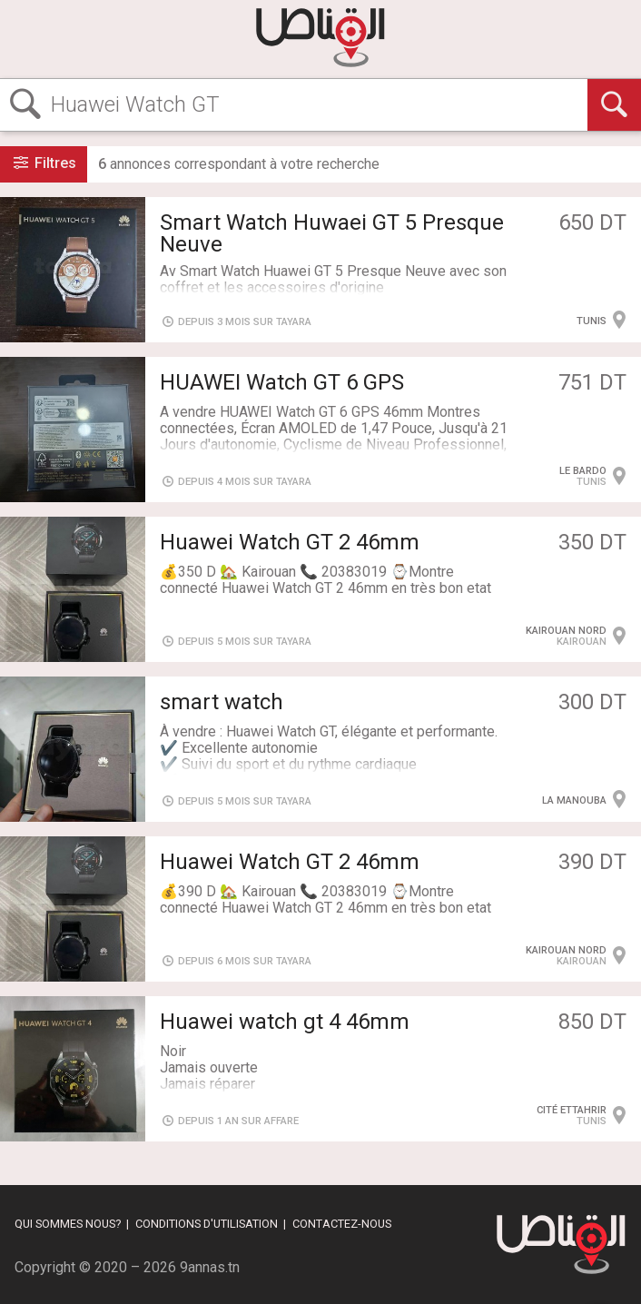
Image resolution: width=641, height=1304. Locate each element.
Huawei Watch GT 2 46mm (289, 542)
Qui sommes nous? (68, 1223)
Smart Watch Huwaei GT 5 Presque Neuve (332, 233)
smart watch (221, 702)
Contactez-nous (341, 1223)
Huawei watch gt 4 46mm (284, 1021)
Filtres (43, 163)
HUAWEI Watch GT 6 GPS (282, 382)
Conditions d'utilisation (206, 1223)
